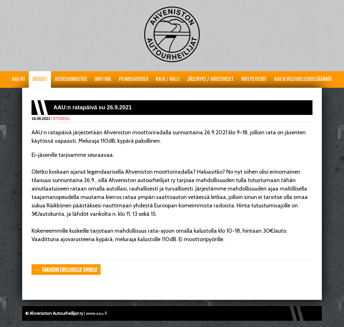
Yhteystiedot (254, 79)
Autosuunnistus (71, 79)
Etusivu (61, 118)
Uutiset (39, 79)
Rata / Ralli (167, 79)
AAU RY (18, 79)
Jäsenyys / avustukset (210, 79)
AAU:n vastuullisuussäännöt (303, 79)
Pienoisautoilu (133, 79)
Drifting (103, 79)
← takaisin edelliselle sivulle (66, 270)
